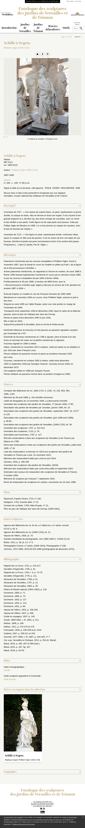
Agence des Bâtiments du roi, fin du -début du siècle (32, 526)
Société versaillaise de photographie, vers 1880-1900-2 (30, 539)
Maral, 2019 (9, 651)
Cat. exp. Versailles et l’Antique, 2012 (21, 640)
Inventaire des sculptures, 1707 (18, 428)
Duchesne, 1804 (11, 593)
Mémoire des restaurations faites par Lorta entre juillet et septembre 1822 (38, 469)
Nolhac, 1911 (10, 627)
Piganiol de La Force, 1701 (16, 566)
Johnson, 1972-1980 (13, 549)
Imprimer (77, 37)
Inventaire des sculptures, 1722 (18, 431)
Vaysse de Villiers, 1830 (15, 536)
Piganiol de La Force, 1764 (16, 573)
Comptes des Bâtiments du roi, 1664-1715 (23, 391)
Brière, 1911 (9, 542)
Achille (7, 670)
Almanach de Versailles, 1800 (18, 586)
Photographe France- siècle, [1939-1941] (24, 546)
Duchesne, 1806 (11, 596)
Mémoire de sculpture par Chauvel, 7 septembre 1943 (29, 479)
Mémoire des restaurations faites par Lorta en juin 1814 (30, 459)
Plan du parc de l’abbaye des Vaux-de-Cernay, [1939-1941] (31, 509)
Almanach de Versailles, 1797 (18, 583)
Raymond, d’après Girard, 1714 (18, 499)
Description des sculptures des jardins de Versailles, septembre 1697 (36, 411)
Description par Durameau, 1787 (19, 435)
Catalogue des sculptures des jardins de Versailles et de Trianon (42, 13)
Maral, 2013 (9, 644)
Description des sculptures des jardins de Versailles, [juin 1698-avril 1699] (38, 418)
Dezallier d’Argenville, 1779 (17, 576)
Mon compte (70, 1)
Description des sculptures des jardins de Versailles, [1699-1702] (34, 425)
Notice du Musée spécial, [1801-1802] (21, 590)
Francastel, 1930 (12, 630)
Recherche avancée (78, 23)
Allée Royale (10, 679)
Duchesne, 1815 (11, 603)
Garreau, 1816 (10, 462)
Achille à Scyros (14, 756)
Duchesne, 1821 (11, 606)
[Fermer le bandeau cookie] (83, 817)
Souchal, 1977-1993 (13, 637)
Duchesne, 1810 (11, 600)
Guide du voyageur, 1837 (15, 617)
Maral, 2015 (9, 647)
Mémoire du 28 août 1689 (16, 398)
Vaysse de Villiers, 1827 (15, 613)
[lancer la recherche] (81, 28)
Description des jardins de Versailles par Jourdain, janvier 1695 (33, 408)
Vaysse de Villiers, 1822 (15, 610)
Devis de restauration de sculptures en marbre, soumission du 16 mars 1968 (40, 482)
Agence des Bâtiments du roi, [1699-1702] (23, 532)
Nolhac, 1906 (10, 623)
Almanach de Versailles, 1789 (18, 579)
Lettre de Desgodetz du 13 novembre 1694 (24, 401)
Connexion (78, 1)
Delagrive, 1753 (11, 502)
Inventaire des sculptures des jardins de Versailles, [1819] (31, 465)
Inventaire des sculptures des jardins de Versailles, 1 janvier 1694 (35, 404)
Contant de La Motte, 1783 (16, 506)
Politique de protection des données (23, 824)
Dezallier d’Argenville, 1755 (17, 569)
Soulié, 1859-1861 (12, 620)
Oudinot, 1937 (10, 634)
